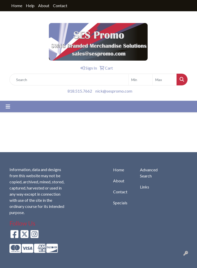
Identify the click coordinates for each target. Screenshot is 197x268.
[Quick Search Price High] (164, 79)
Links (144, 186)
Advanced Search (149, 172)
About (43, 5)
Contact (60, 5)
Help (30, 5)
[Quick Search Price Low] (140, 79)
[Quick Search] (69, 79)
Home (16, 5)
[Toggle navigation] (8, 106)
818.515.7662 (80, 90)
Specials (120, 202)
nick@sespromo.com (113, 90)
